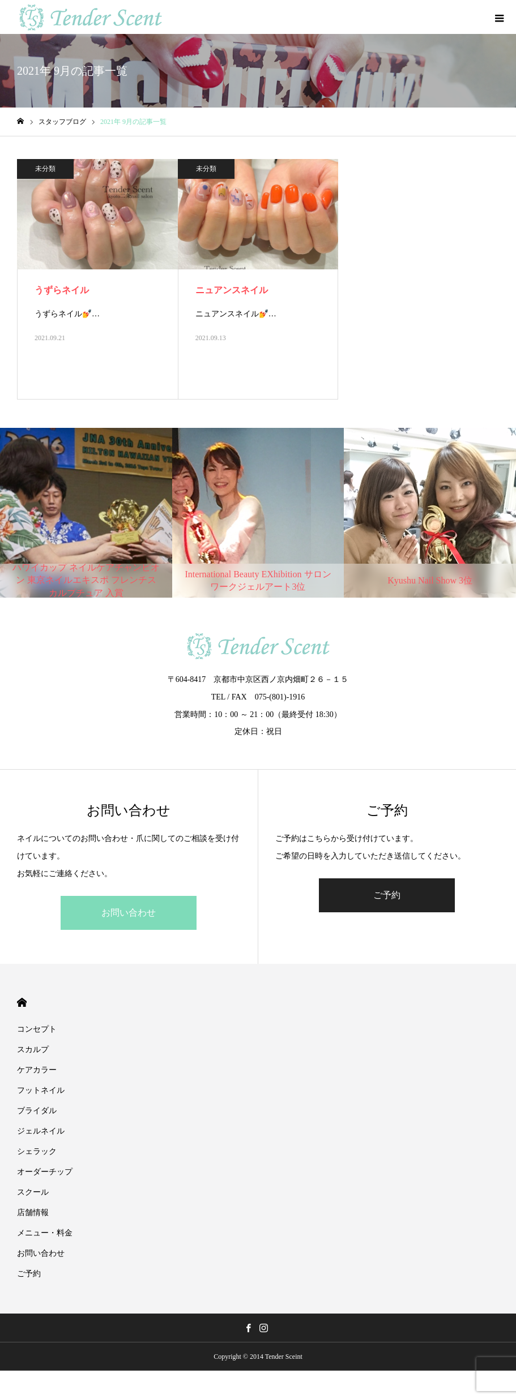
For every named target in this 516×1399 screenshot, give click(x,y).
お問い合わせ (128, 912)
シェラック (41, 1151)
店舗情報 (33, 1212)
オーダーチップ (45, 1172)
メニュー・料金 (45, 1233)
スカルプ (33, 1049)
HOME (22, 1002)
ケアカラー (37, 1070)
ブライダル (37, 1110)
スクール (33, 1192)
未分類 (45, 169)
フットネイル (41, 1090)
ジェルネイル (41, 1131)
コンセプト (37, 1029)
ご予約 (386, 895)
